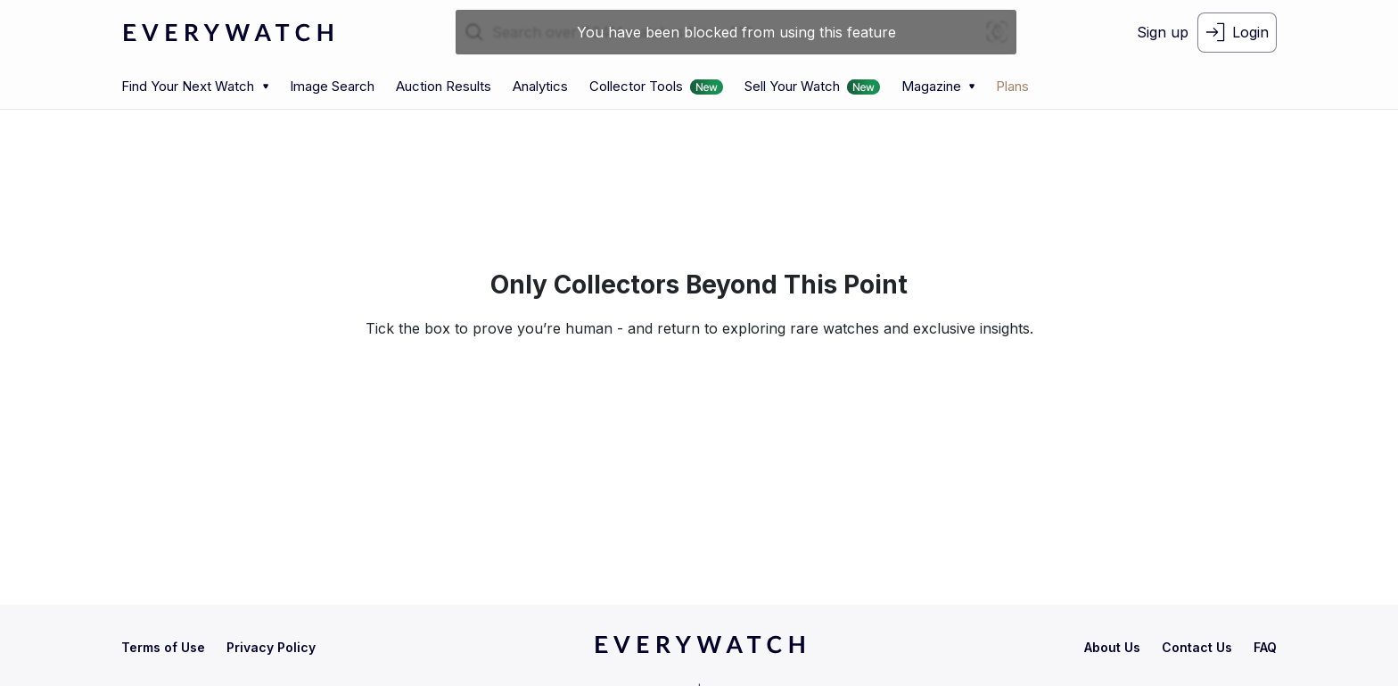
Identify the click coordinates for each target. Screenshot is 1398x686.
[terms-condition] (163, 647)
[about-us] (1112, 647)
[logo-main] (228, 32)
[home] (700, 650)
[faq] (1265, 647)
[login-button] (1237, 32)
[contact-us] (1197, 647)
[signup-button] (1162, 32)
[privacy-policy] (271, 647)
